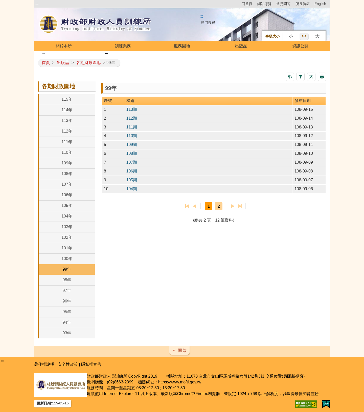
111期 (131, 127)
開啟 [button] (182, 350)
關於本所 (64, 46)
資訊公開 (300, 46)
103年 (66, 227)
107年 (66, 184)
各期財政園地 (88, 62)
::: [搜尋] (201, 16)
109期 (131, 144)
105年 (66, 205)
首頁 (46, 62)
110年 (66, 152)
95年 (67, 312)
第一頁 (187, 206)
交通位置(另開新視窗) (285, 376)
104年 (66, 216)
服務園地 (182, 46)
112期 (131, 118)
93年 (67, 333)
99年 (67, 269)
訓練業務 (123, 46)
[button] (290, 77)
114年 (66, 110)
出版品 (241, 46)
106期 (131, 171)
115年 (66, 99)
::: (36, 3)
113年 (66, 120)
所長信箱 (302, 4)
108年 (66, 173)
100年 (66, 258)
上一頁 (194, 206)
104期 (131, 189)
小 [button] (291, 36)
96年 (67, 301)
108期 (131, 153)
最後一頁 (240, 206)
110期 (131, 136)
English (320, 4)
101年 (66, 248)
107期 (131, 162)
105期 (131, 180)
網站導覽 (264, 4)
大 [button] (317, 36)
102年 (66, 237)
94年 (67, 322)
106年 (66, 195)
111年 (66, 142)
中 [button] (304, 36)
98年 (67, 280)
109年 (66, 163)
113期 (131, 109)
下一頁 (233, 206)
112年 (66, 131)
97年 (67, 290)
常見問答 (283, 4)
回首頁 (247, 4)
